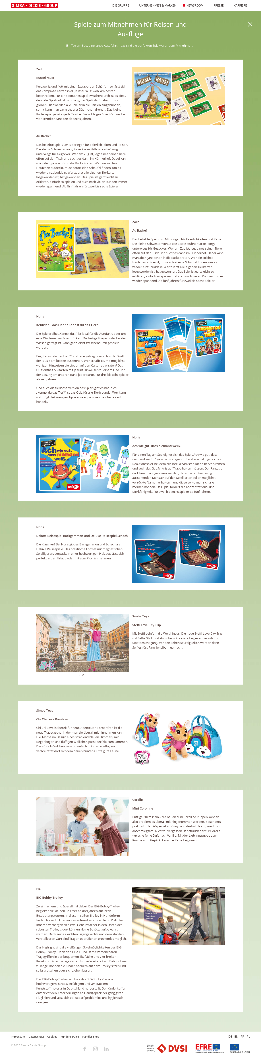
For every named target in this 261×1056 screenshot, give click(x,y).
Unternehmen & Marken (156, 5)
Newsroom (193, 5)
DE (230, 1036)
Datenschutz (36, 1036)
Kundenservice (70, 1036)
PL (248, 1036)
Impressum (18, 1036)
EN (236, 1036)
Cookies (52, 1036)
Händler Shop (90, 1036)
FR (242, 1036)
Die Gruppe (119, 5)
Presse (217, 5)
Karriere (238, 5)
